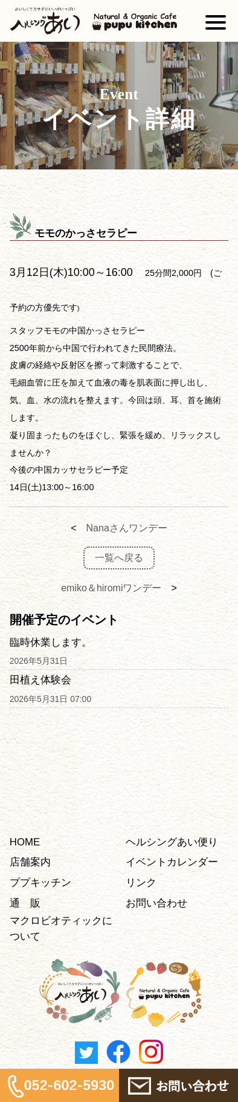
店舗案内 (30, 862)
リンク (141, 882)
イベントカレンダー (172, 862)
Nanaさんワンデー (126, 528)
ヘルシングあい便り (172, 842)
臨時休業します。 (51, 642)
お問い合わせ (156, 903)
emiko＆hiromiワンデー (111, 588)
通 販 (25, 903)
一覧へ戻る (119, 558)
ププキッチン (40, 882)
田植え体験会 (40, 680)
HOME (25, 842)
